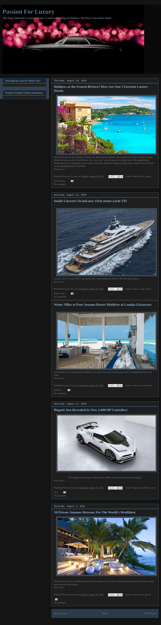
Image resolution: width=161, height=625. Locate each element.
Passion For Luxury (28, 11)
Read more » (59, 169)
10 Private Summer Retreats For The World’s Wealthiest (94, 512)
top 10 (147, 594)
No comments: (60, 184)
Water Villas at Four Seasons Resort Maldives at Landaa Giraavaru (102, 304)
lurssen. (135, 289)
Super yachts (59, 293)
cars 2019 (143, 488)
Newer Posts (60, 613)
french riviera (138, 176)
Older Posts (150, 613)
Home (105, 613)
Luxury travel (138, 594)
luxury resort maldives (141, 385)
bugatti (135, 488)
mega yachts (145, 289)
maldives (58, 390)
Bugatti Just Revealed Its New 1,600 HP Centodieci (90, 410)
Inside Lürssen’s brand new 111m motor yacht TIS (90, 201)
